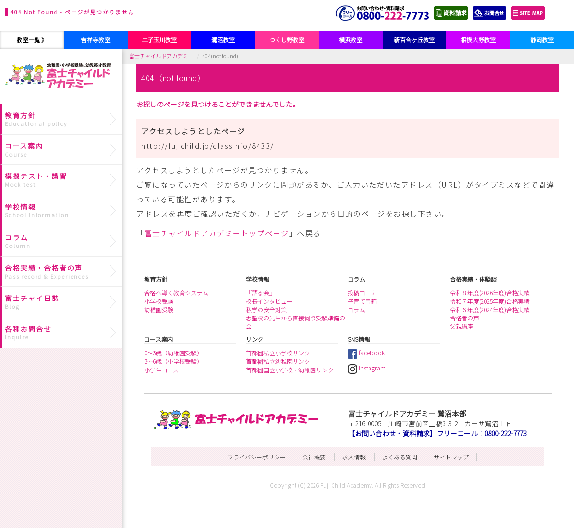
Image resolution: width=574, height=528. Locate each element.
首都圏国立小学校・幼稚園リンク (289, 370)
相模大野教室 (478, 39)
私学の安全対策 (266, 309)
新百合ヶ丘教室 (414, 39)
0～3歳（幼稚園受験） (173, 353)
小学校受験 (158, 301)
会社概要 (314, 457)
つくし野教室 (286, 39)
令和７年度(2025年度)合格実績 (490, 301)
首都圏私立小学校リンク (278, 353)
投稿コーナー (365, 292)
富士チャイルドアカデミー (161, 56)
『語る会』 (260, 292)
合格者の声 (464, 318)
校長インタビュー (269, 301)
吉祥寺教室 (95, 39)
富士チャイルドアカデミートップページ (217, 233)
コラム (356, 309)
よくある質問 (399, 457)
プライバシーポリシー (256, 457)
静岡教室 (542, 39)
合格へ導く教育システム (176, 292)
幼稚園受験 (158, 309)
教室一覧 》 (32, 39)
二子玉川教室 (159, 39)
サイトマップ (451, 457)
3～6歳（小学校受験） (173, 361)
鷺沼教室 (223, 39)
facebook (366, 353)
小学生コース (161, 370)
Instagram (367, 368)
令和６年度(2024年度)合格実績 (490, 309)
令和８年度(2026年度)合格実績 (490, 292)
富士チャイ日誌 (62, 302)
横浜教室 (350, 39)
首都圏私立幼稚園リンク (278, 361)
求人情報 (354, 457)
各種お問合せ (62, 332)
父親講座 (461, 326)
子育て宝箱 (362, 301)
